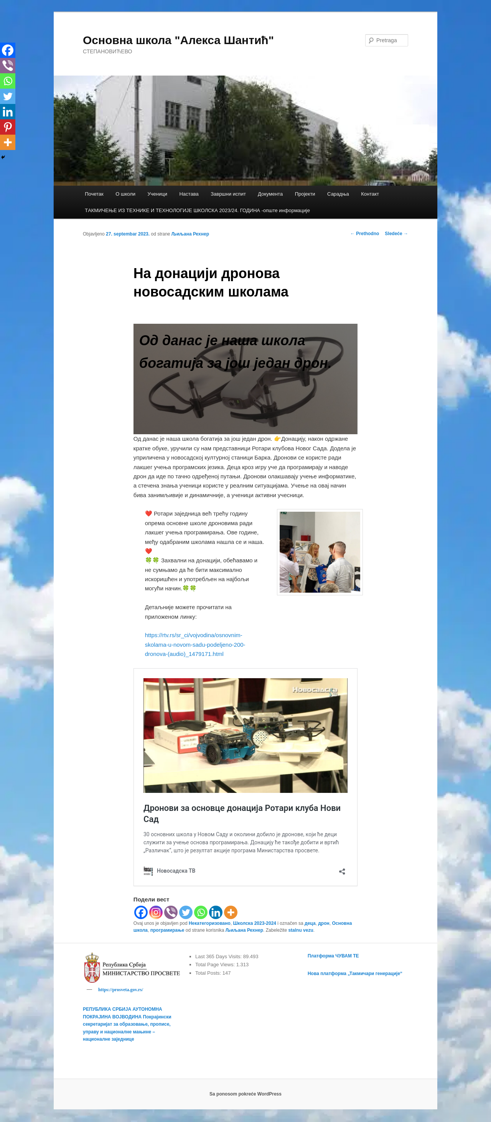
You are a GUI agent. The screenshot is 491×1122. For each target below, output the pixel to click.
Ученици (157, 194)
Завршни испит (228, 194)
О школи (125, 194)
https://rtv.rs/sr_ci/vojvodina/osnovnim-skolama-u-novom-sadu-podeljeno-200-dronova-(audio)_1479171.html (195, 644)
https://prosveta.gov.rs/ (120, 989)
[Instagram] (156, 912)
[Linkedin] (215, 912)
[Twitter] (186, 912)
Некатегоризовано (210, 923)
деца (310, 923)
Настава (188, 194)
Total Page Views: (215, 964)
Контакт (370, 194)
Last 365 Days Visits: (219, 956)
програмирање (167, 930)
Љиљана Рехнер (190, 234)
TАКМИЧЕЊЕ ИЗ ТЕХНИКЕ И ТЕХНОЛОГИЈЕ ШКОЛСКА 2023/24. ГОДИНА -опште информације (197, 210)
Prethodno (364, 233)
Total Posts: (208, 973)
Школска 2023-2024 (254, 923)
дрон (324, 923)
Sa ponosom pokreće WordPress (245, 1095)
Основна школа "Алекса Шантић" (178, 40)
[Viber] (171, 912)
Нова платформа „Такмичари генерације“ (355, 973)
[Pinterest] (7, 127)
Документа (270, 194)
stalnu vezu (300, 930)
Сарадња (338, 194)
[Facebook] (141, 912)
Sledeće (396, 233)
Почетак (94, 194)
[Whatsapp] (201, 912)
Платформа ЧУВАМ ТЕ (333, 956)
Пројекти (305, 194)
